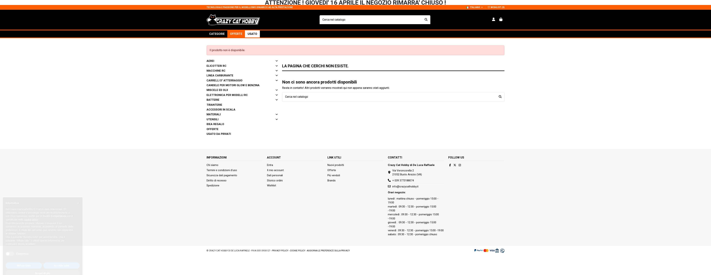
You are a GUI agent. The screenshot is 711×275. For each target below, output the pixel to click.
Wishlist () (495, 7)
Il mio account (275, 170)
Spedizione (213, 185)
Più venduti (333, 175)
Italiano (474, 7)
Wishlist (271, 185)
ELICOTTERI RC (216, 66)
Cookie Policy (297, 250)
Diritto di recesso (216, 180)
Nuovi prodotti (335, 165)
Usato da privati (219, 134)
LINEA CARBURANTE (220, 75)
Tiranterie (214, 104)
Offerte (212, 129)
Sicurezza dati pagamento (222, 175)
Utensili (212, 119)
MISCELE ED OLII (217, 90)
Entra (270, 165)
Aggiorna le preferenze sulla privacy (328, 250)
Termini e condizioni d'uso (222, 170)
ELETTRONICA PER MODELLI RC (227, 95)
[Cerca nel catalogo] (426, 19)
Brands (331, 180)
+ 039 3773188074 (403, 180)
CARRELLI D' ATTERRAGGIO (224, 80)
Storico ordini (275, 180)
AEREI (210, 61)
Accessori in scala (221, 109)
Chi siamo (212, 165)
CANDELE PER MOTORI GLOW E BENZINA (233, 85)
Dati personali (275, 175)
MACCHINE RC (216, 70)
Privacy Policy (280, 250)
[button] (217, 33)
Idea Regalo (215, 124)
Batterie (213, 99)
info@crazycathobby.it (405, 186)
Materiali (214, 114)
